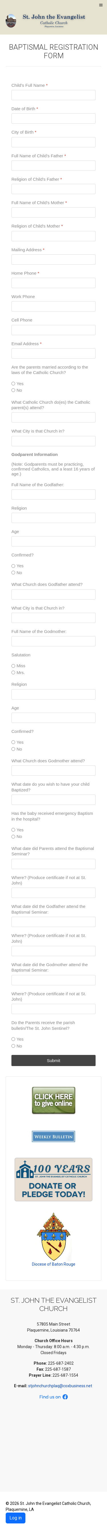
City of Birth (24, 132)
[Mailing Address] (53, 259)
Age (15, 531)
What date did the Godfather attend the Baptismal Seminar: (48, 909)
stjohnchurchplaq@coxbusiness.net (60, 1386)
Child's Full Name (29, 85)
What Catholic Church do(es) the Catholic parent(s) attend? (50, 404)
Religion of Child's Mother (37, 226)
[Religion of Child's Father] (53, 189)
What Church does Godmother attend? (48, 760)
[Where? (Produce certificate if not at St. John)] (53, 893)
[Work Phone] (53, 306)
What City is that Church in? (37, 431)
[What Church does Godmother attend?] (53, 770)
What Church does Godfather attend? (46, 584)
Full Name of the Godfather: (37, 484)
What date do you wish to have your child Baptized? (50, 787)
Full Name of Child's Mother (39, 202)
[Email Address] (53, 353)
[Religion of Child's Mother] (53, 236)
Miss (21, 665)
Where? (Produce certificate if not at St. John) (48, 880)
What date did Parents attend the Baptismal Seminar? (52, 851)
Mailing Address (28, 249)
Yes (20, 383)
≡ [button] (101, 5)
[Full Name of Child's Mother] (53, 212)
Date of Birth (24, 108)
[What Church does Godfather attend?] (53, 594)
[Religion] (53, 518)
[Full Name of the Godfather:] (53, 494)
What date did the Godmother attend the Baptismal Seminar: (49, 967)
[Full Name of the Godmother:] (53, 641)
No (19, 390)
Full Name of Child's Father (38, 155)
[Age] (53, 541)
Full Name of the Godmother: (38, 631)
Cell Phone (21, 319)
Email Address (26, 343)
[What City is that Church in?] (53, 441)
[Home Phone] (53, 283)
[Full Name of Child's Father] (53, 165)
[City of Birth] (53, 142)
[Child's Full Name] (53, 95)
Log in (15, 1518)
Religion (19, 507)
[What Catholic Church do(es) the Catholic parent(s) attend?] (53, 417)
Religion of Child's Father (36, 179)
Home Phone (25, 273)
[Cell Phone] (53, 330)
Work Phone (23, 296)
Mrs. (21, 672)
